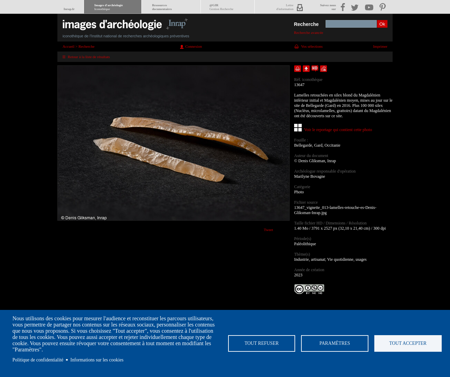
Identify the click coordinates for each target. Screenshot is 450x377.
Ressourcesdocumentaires (162, 7)
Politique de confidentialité (37, 359)
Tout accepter (407, 343)
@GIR (221, 7)
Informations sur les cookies (97, 359)
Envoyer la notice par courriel (323, 68)
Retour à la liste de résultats (89, 57)
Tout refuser (261, 343)
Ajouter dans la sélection (297, 68)
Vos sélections (311, 46)
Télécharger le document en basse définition (306, 68)
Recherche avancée (308, 32)
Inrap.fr (69, 9)
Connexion (193, 46)
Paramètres (334, 343)
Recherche (306, 24)
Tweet (268, 230)
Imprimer (380, 46)
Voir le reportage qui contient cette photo (338, 129)
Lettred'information (284, 7)
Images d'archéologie (108, 7)
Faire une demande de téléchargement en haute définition (314, 68)
